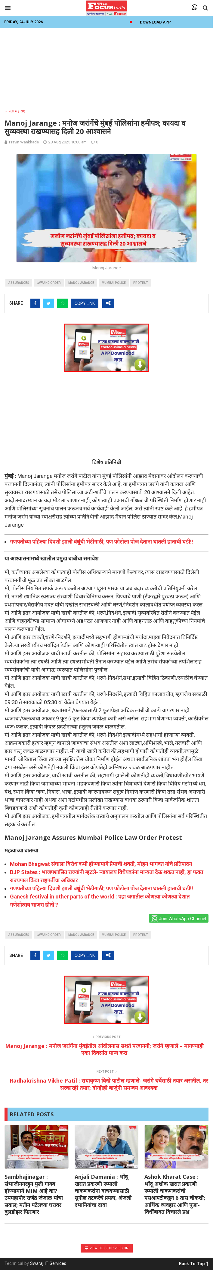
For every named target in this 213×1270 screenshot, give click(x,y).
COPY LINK (85, 303)
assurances (18, 282)
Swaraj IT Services (48, 1263)
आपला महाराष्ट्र (15, 111)
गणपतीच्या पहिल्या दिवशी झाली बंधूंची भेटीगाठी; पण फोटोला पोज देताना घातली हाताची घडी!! (101, 541)
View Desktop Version (106, 1248)
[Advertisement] (106, 66)
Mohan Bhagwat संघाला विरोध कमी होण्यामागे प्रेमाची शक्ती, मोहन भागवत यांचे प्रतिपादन (101, 864)
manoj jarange (81, 282)
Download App (155, 22)
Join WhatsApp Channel (178, 918)
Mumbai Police (114, 282)
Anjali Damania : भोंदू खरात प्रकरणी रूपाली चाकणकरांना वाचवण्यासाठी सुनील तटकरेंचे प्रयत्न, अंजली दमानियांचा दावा (103, 1191)
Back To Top (193, 1262)
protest (140, 282)
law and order (49, 282)
